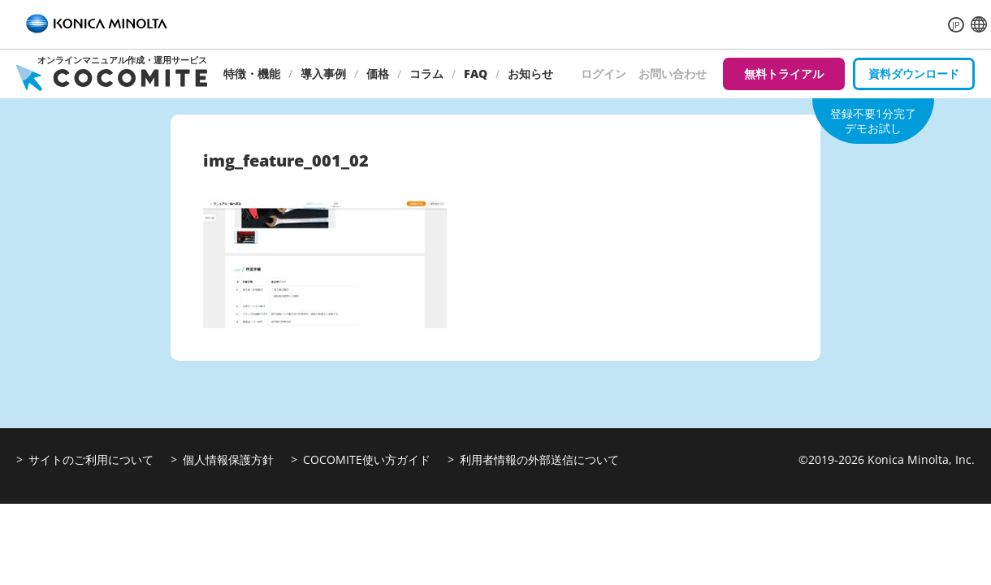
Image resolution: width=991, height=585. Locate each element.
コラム (426, 73)
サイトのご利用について (91, 459)
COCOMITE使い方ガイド (367, 459)
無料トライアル (784, 73)
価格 (377, 73)
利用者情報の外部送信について (539, 459)
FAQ (475, 73)
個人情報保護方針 (228, 459)
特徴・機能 (251, 73)
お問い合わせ (672, 73)
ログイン (603, 73)
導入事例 (323, 73)
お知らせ (530, 73)
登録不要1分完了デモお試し (873, 121)
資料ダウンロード (913, 73)
